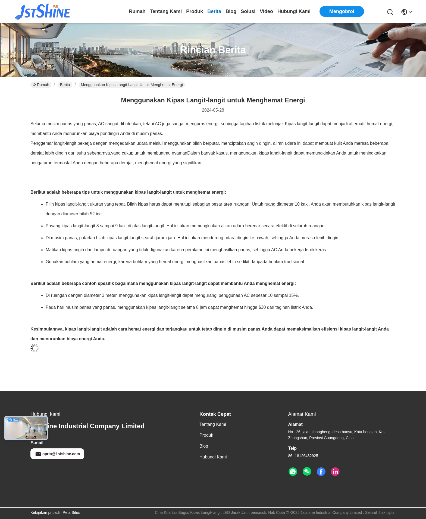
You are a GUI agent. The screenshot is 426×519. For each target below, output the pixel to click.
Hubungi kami (294, 11)
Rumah (137, 11)
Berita (214, 11)
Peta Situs (71, 512)
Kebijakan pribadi (44, 512)
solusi (248, 11)
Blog (230, 11)
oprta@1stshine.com (57, 454)
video (266, 11)
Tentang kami (166, 11)
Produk (194, 11)
